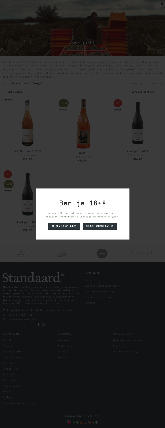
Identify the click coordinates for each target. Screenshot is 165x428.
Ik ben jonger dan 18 (99, 226)
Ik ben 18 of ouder (64, 226)
